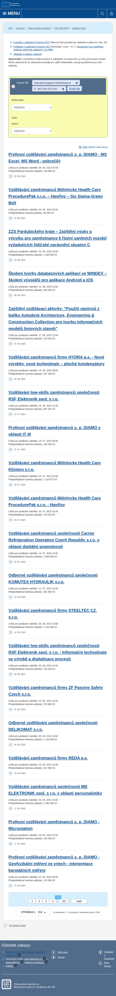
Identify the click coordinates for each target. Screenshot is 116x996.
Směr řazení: (15, 121)
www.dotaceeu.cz (33, 959)
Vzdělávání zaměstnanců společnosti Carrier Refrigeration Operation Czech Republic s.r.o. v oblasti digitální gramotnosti (53, 540)
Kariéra (9, 966)
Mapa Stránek (107, 964)
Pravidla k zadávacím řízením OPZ (31, 42)
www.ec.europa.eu (34, 962)
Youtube (61, 957)
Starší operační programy (39, 28)
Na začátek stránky (17, 925)
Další (79, 901)
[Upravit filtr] (58, 86)
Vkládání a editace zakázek (27, 54)
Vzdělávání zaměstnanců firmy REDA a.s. (48, 758)
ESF (10, 28)
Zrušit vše (74, 88)
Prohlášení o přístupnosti (109, 955)
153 (64, 901)
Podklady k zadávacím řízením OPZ (31, 46)
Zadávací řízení (79, 28)
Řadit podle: (18, 100)
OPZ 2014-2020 (61, 28)
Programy (20, 28)
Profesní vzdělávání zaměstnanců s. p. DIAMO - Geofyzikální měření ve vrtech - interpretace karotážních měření (54, 864)
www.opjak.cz (13, 962)
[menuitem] (102, 13)
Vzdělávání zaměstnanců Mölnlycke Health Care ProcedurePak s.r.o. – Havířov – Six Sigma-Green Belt (55, 196)
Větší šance (62, 952)
